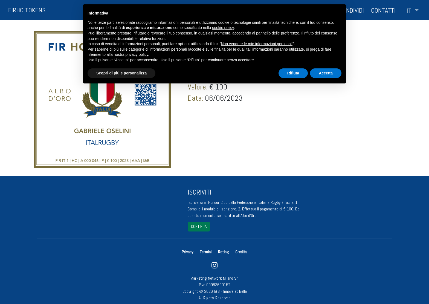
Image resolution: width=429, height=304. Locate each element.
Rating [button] (223, 252)
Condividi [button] (351, 10)
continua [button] (199, 226)
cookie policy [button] (223, 27)
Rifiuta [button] (293, 73)
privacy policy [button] (137, 54)
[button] (413, 11)
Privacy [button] (188, 252)
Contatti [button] (383, 10)
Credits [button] (241, 252)
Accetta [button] (326, 73)
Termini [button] (205, 252)
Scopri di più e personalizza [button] (121, 73)
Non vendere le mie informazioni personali (256, 44)
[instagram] (214, 266)
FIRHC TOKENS (26, 10)
